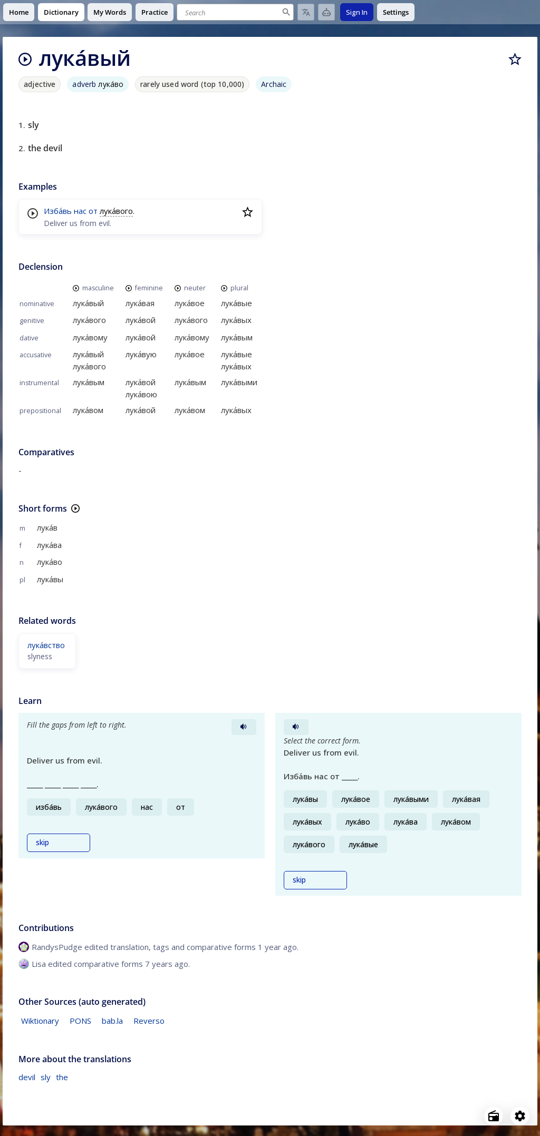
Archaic (273, 84)
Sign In (357, 12)
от (93, 210)
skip (42, 842)
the (62, 1077)
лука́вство (46, 645)
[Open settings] (519, 1115)
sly (46, 1077)
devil (26, 1077)
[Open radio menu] (493, 1115)
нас (80, 210)
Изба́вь (58, 210)
